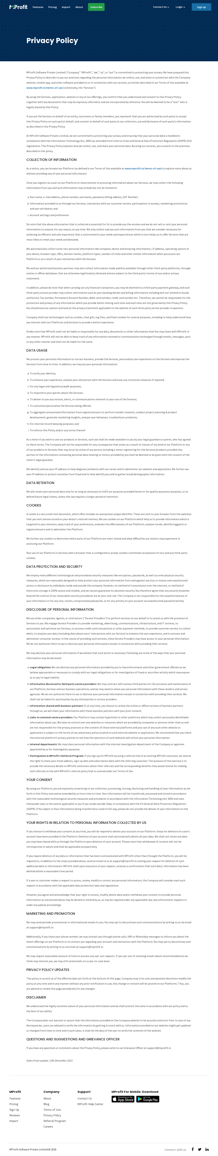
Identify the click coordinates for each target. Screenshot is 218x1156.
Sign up (201, 7)
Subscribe (96, 7)
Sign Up (14, 1110)
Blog (46, 1104)
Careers (48, 1126)
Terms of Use (52, 1110)
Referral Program (54, 1121)
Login (179, 7)
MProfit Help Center (90, 1104)
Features (38, 7)
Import (66, 7)
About (79, 7)
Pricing (52, 7)
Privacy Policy (52, 1115)
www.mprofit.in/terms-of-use (44, 87)
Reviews (14, 1115)
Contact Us (160, 7)
